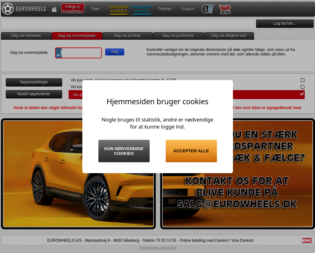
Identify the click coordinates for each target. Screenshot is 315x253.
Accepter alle (191, 150)
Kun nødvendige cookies (123, 151)
